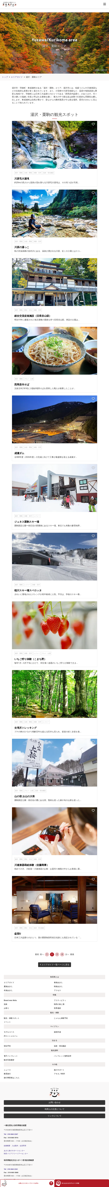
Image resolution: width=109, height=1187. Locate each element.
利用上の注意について (54, 1109)
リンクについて (54, 1116)
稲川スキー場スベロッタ (28, 590)
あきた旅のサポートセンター (14, 1151)
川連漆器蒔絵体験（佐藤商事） (31, 865)
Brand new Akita (10, 1000)
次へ (67, 954)
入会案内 (15, 1146)
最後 (72, 954)
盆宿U (17, 933)
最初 (37, 954)
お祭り (6, 1008)
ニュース (7, 1070)
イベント (7, 1022)
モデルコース (9, 1032)
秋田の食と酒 (59, 1004)
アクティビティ (60, 1000)
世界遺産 (57, 1008)
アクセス (57, 990)
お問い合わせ (55, 1102)
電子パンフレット (11, 1056)
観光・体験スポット (11, 1018)
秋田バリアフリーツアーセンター (16, 1154)
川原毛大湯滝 (21, 178)
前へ (42, 954)
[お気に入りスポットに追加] (93, 124)
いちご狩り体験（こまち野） (30, 659)
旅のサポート (59, 1070)
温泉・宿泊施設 (60, 1046)
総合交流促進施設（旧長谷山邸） (32, 315)
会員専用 (23, 1146)
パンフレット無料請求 (62, 1056)
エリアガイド (17, 77)
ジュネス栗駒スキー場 (26, 521)
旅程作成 (57, 1032)
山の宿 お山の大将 (24, 796)
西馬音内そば (21, 384)
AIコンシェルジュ (11, 1036)
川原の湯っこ (21, 247)
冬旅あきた (8, 990)
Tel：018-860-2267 (11, 1134)
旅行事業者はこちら (11, 1078)
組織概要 (7, 1146)
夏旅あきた (8, 986)
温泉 (5, 1004)
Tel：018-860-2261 (11, 1169)
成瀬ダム (19, 453)
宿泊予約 (7, 1046)
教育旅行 (7, 1074)
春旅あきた (58, 982)
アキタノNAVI (59, 1074)
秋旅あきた (58, 986)
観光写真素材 (9, 1060)
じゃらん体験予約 (61, 1018)
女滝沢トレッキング (25, 727)
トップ (5, 77)
